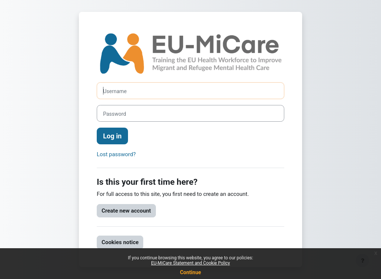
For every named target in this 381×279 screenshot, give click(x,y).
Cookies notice (120, 242)
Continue (190, 272)
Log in (112, 136)
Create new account (126, 210)
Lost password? (116, 154)
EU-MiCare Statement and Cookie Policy (190, 263)
